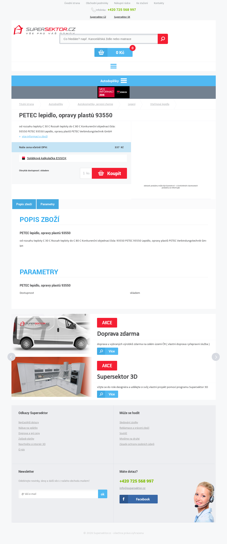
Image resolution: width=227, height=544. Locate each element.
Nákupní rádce (122, 3)
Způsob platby (26, 438)
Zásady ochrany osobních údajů (137, 444)
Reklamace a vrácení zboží (134, 428)
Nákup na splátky (28, 428)
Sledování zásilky (129, 422)
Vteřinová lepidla (159, 104)
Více (112, 351)
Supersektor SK (122, 16)
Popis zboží (24, 204)
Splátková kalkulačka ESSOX (46, 158)
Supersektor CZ (98, 16)
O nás (21, 449)
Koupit (114, 173)
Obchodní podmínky (97, 3)
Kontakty (159, 3)
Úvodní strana (72, 3)
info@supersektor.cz (132, 488)
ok (102, 494)
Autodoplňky (56, 104)
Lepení (131, 104)
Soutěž (123, 433)
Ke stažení (142, 3)
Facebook (143, 499)
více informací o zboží (35, 136)
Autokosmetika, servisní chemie (95, 104)
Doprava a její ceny (29, 433)
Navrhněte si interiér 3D (32, 444)
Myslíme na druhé (130, 438)
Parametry (48, 204)
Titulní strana (26, 104)
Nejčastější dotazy (28, 422)
